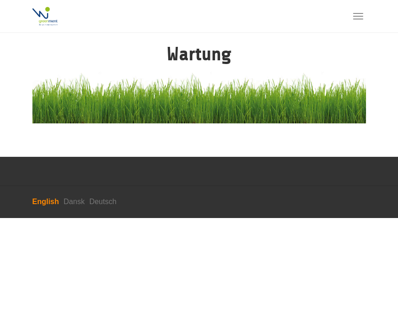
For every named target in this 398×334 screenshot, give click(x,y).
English (45, 202)
